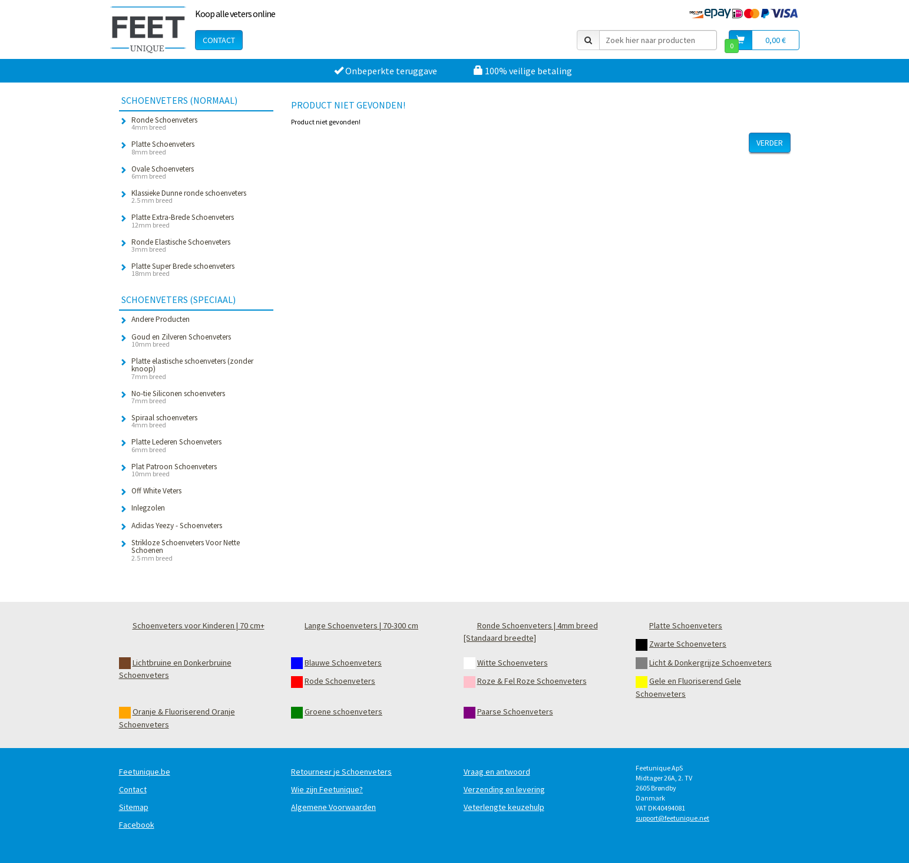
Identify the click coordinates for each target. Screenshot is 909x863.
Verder (769, 142)
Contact (219, 40)
